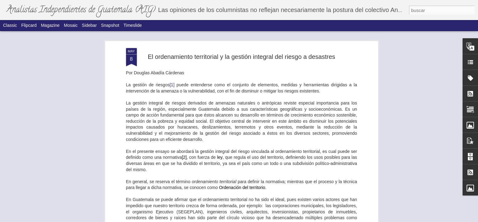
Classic (10, 25)
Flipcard (29, 25)
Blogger (268, 218)
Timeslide (133, 25)
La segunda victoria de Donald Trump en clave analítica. (279, 115)
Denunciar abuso (289, 218)
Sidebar (89, 25)
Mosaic (70, 25)
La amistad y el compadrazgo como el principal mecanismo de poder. (132, 182)
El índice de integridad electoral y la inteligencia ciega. (350, 179)
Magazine (50, 25)
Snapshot (110, 25)
